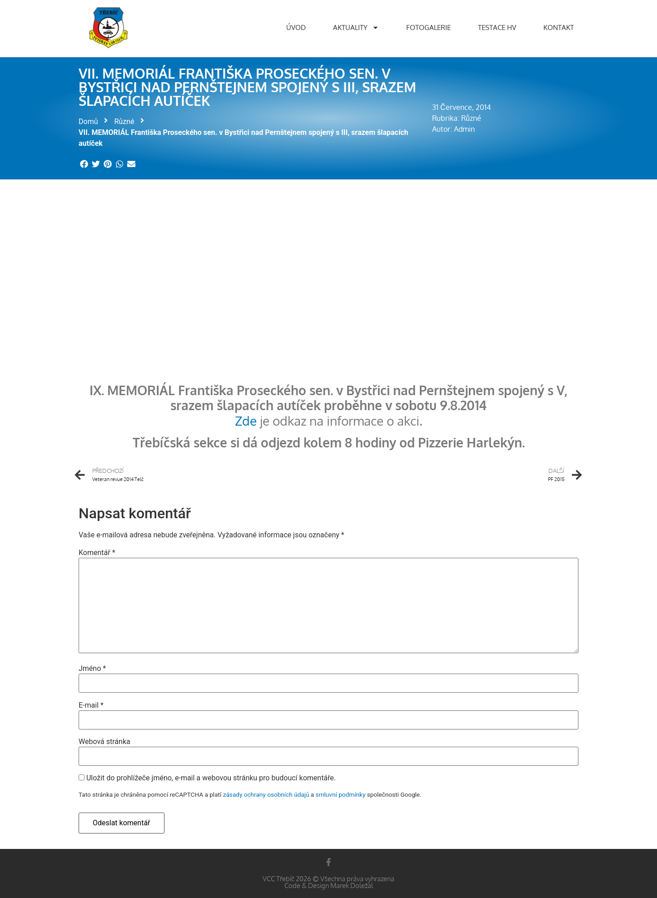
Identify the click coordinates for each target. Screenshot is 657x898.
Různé (124, 121)
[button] (84, 164)
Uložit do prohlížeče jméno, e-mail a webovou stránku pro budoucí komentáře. (211, 778)
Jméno (92, 668)
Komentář (97, 552)
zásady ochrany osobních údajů (266, 794)
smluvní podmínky (341, 794)
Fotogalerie (428, 27)
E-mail (91, 705)
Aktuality (356, 27)
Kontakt (558, 27)
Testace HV (497, 27)
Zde (246, 420)
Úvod (296, 27)
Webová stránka (104, 741)
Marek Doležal (351, 885)
